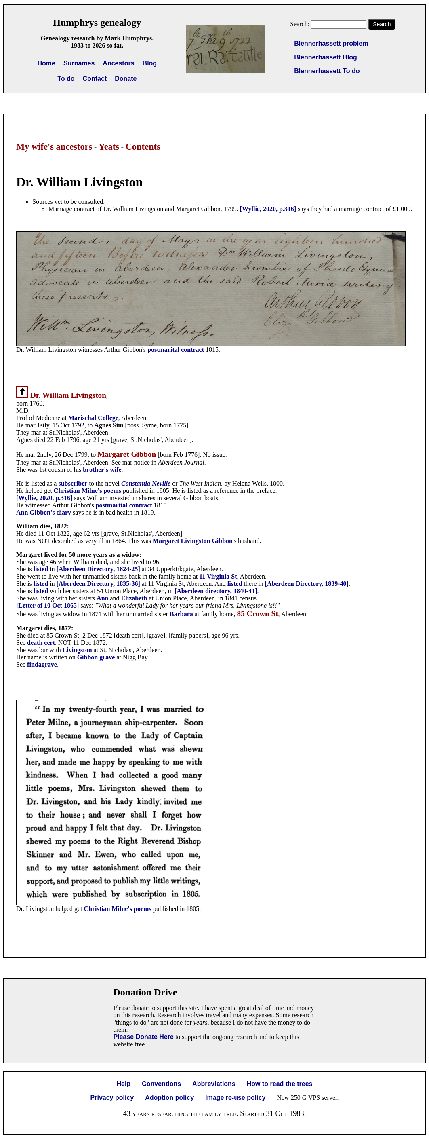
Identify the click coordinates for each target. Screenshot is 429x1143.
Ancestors (118, 63)
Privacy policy (112, 1097)
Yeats (108, 147)
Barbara (182, 614)
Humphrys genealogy (97, 22)
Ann (103, 598)
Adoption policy (169, 1097)
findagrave (42, 664)
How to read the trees (280, 1083)
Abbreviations (214, 1083)
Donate (126, 78)
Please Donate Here (144, 1036)
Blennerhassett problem (331, 43)
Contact (95, 78)
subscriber (72, 483)
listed (42, 569)
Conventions (161, 1083)
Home (46, 63)
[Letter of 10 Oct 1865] (47, 605)
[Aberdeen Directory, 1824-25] (98, 569)
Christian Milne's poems (87, 490)
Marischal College (93, 417)
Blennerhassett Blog (325, 57)
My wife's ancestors (54, 147)
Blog (150, 63)
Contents (142, 147)
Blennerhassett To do (327, 71)
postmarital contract (175, 349)
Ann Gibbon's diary (43, 512)
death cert (41, 642)
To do (65, 78)
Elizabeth (135, 598)
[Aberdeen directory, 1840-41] (216, 590)
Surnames (79, 63)
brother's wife (102, 469)
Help (124, 1083)
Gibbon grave (96, 657)
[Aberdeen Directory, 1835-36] (98, 583)
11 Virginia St (218, 576)
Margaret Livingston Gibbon (193, 540)
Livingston (78, 650)
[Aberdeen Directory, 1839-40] (307, 583)
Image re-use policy (235, 1097)
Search (382, 24)
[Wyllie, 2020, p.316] (268, 208)
